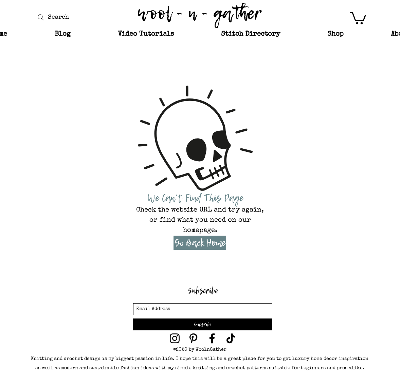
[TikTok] (230, 338)
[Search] (52, 17)
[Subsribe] (202, 324)
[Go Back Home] (200, 243)
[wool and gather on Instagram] (174, 338)
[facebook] (212, 338)
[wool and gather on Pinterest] (193, 338)
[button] (358, 17)
